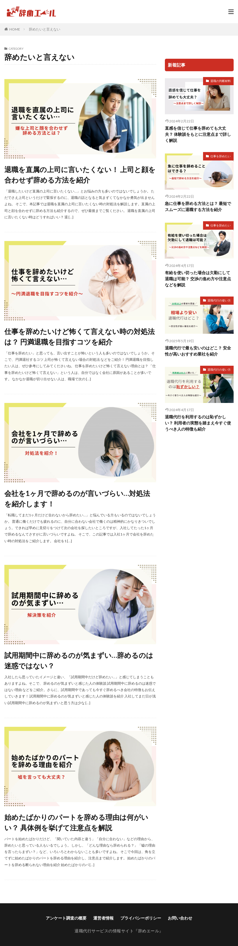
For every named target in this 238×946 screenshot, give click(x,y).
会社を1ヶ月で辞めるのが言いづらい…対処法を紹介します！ (77, 498)
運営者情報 (103, 917)
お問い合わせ (180, 917)
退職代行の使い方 (219, 300)
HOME (14, 29)
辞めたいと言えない (44, 29)
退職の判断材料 (220, 81)
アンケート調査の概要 (66, 917)
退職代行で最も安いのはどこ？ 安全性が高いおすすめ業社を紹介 (198, 350)
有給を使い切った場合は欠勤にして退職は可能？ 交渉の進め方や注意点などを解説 (198, 278)
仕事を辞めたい (220, 156)
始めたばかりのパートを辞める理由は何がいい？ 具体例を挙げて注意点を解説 (76, 822)
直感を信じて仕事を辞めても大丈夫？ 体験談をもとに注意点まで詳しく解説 (198, 134)
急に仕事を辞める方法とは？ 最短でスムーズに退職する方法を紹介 (198, 206)
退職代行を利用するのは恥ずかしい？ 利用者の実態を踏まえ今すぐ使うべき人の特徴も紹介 (198, 422)
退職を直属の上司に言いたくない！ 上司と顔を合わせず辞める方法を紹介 (80, 174)
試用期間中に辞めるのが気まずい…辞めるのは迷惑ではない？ (78, 660)
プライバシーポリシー (140, 917)
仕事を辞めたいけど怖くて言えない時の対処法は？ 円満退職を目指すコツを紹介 (79, 336)
